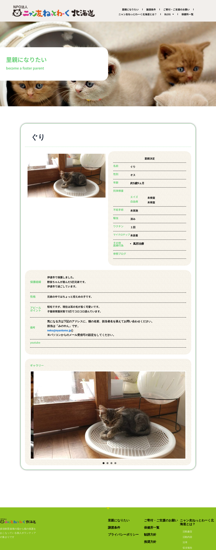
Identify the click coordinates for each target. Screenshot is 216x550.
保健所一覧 (187, 14)
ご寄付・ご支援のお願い (176, 9)
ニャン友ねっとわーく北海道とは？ (138, 14)
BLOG (169, 14)
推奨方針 (150, 541)
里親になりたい (130, 9)
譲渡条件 (151, 9)
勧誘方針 (150, 534)
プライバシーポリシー (123, 534)
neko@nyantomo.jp (59, 330)
